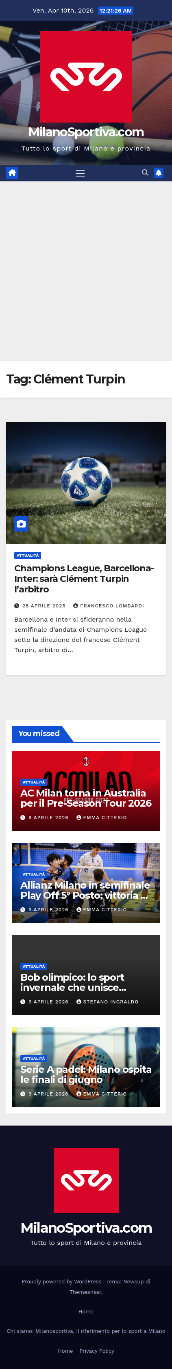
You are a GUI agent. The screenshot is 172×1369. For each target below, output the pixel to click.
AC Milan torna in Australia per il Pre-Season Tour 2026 (85, 798)
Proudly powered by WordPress (62, 1282)
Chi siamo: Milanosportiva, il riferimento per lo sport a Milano (86, 1331)
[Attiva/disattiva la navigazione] (80, 173)
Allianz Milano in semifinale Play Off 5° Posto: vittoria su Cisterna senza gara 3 (86, 895)
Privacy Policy (96, 1351)
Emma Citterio (101, 817)
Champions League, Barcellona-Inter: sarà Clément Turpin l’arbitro (84, 579)
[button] (145, 173)
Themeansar (85, 1292)
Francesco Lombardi (108, 606)
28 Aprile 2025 (44, 606)
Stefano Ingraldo (107, 1002)
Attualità (28, 555)
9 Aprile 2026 (49, 817)
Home (86, 1312)
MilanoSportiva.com (86, 132)
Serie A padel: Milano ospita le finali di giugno (85, 1074)
